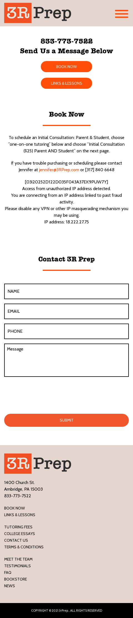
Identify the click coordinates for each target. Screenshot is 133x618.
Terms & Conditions (24, 546)
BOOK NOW (66, 66)
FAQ (7, 572)
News (9, 585)
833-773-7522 (67, 41)
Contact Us (16, 540)
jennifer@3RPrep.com (59, 169)
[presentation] (46, 394)
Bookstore (15, 579)
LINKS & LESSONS (66, 83)
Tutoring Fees (18, 526)
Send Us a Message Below (66, 50)
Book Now (14, 508)
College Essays (19, 533)
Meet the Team (18, 559)
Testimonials (17, 565)
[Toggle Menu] (121, 14)
